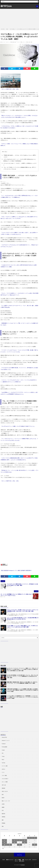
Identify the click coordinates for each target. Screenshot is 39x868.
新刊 (2, 794)
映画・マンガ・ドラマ (6, 800)
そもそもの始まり (5, 778)
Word (3, 759)
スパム (3, 772)
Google (3, 750)
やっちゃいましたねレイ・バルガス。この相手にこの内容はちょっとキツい (19, 164)
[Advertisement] (19, 18)
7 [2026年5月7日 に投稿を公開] (19, 840)
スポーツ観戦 (4, 775)
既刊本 (3, 797)
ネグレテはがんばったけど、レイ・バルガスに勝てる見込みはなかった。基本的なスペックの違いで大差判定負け (19, 160)
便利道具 (3, 788)
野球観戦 (3, 823)
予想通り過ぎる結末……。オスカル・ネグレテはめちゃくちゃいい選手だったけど (19, 155)
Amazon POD (4, 737)
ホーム (16, 861)
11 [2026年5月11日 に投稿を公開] (4, 842)
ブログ (3, 859)
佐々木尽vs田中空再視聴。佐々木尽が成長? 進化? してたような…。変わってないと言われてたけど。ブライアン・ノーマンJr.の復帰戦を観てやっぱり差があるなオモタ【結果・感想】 (22, 676)
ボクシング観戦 (5, 781)
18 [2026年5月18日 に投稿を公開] (4, 844)
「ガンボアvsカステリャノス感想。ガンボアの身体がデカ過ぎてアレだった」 (18, 426)
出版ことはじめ (5, 791)
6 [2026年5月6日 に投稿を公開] (14, 840)
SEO (2, 753)
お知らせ (3, 769)
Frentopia (23, 864)
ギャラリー (34, 859)
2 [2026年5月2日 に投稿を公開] (29, 837)
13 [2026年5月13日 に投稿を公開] (14, 842)
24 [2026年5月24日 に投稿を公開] (34, 844)
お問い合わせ (21, 861)
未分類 (3, 804)
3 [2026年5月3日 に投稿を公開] (34, 837)
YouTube (3, 762)
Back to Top (19, 854)
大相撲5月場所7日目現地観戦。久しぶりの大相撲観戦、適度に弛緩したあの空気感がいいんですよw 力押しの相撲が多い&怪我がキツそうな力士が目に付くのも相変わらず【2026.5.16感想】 (22, 690)
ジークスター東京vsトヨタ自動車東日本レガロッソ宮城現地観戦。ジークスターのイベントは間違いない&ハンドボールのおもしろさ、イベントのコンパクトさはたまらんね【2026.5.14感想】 (22, 697)
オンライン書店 (5, 765)
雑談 (2, 826)
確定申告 (3, 813)
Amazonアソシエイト (6, 740)
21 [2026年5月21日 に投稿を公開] (19, 844)
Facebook (3, 743)
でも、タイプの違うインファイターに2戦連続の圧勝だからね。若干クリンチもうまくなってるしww (19, 168)
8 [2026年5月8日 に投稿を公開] (24, 840)
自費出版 (3, 816)
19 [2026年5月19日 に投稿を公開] (9, 844)
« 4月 (3, 848)
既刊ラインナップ (9, 859)
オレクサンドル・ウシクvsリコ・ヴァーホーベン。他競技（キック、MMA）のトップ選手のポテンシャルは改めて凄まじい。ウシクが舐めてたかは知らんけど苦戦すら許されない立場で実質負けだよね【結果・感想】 (22, 669)
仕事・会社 (4, 784)
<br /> (4, 499)
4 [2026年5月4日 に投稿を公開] (4, 840)
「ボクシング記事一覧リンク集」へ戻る (10, 89)
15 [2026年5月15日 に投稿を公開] (24, 842)
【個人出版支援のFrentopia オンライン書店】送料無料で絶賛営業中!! (16, 570)
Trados (3, 756)
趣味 (2, 819)
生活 (2, 810)
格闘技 (3, 807)
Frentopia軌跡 (4, 746)
